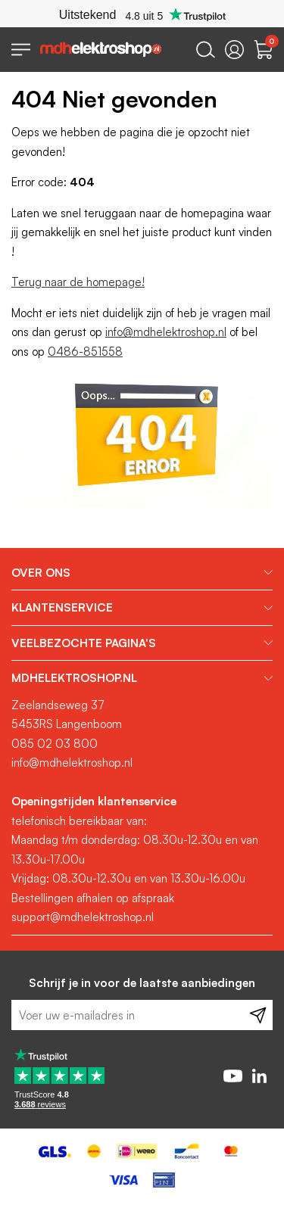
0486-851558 (85, 351)
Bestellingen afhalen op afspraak (92, 898)
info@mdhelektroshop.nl (165, 332)
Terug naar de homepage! (78, 282)
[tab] (142, 573)
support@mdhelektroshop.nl (82, 917)
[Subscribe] (257, 1015)
